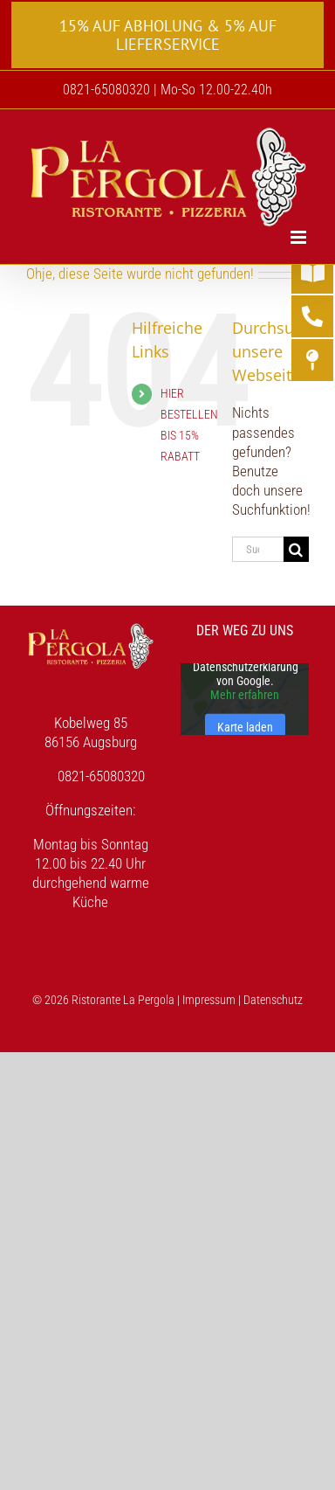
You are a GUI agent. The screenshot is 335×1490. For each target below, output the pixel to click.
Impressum (209, 1000)
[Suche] (296, 549)
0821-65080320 (101, 776)
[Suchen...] (258, 549)
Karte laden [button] (245, 727)
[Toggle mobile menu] (300, 237)
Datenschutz (273, 1000)
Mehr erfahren (244, 695)
